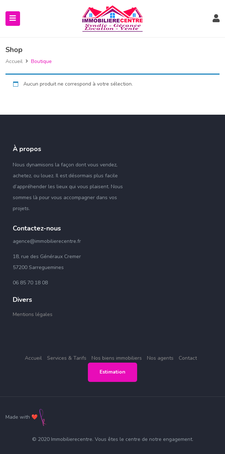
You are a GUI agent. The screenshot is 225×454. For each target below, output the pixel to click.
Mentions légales (33, 314)
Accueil (14, 61)
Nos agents (160, 358)
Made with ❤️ (21, 417)
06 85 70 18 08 (30, 282)
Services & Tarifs (66, 358)
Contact (188, 358)
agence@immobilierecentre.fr (47, 241)
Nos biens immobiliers (117, 358)
